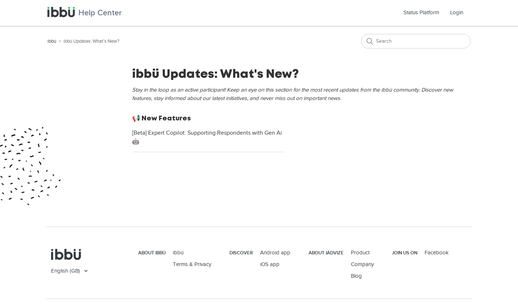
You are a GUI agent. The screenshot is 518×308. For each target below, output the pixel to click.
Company (362, 264)
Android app (275, 253)
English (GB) (66, 271)
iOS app (269, 264)
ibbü (51, 41)
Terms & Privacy (192, 264)
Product (360, 253)
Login (456, 12)
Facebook (437, 253)
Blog (356, 276)
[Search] (416, 41)
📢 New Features (161, 118)
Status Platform (424, 12)
